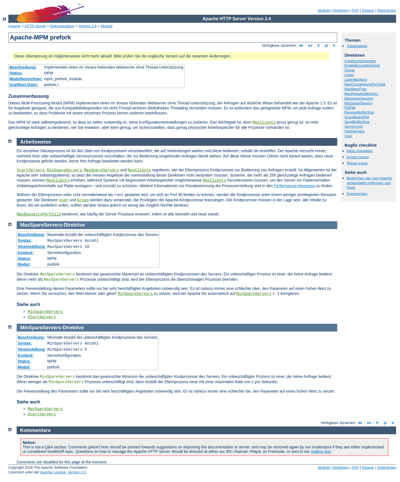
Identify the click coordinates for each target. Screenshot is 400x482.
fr (318, 45)
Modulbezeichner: (25, 79)
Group (349, 70)
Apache (14, 26)
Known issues (358, 157)
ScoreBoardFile (356, 117)
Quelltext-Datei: (23, 84)
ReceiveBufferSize (359, 112)
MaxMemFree (355, 89)
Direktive (74, 225)
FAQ (355, 10)
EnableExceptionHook (362, 65)
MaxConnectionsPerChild (364, 84)
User (348, 136)
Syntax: (25, 240)
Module (324, 10)
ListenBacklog (355, 79)
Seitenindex (386, 10)
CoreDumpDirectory (360, 61)
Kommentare (357, 194)
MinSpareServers (358, 103)
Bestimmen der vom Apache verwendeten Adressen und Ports (369, 183)
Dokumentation (62, 26)
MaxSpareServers (358, 98)
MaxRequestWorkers (361, 94)
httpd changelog (359, 151)
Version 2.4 (88, 26)
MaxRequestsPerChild (39, 214)
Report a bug (357, 163)
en (310, 45)
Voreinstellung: (32, 246)
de (301, 45)
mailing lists (321, 451)
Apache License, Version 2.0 (63, 472)
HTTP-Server (35, 26)
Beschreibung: (23, 67)
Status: (15, 73)
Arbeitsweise (357, 46)
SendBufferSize (356, 122)
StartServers (354, 131)
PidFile (350, 108)
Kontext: (26, 252)
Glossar (368, 10)
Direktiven (341, 10)
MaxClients (264, 122)
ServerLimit (353, 126)
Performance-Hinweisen (294, 186)
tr (334, 45)
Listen (349, 75)
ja (326, 45)
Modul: (24, 264)
